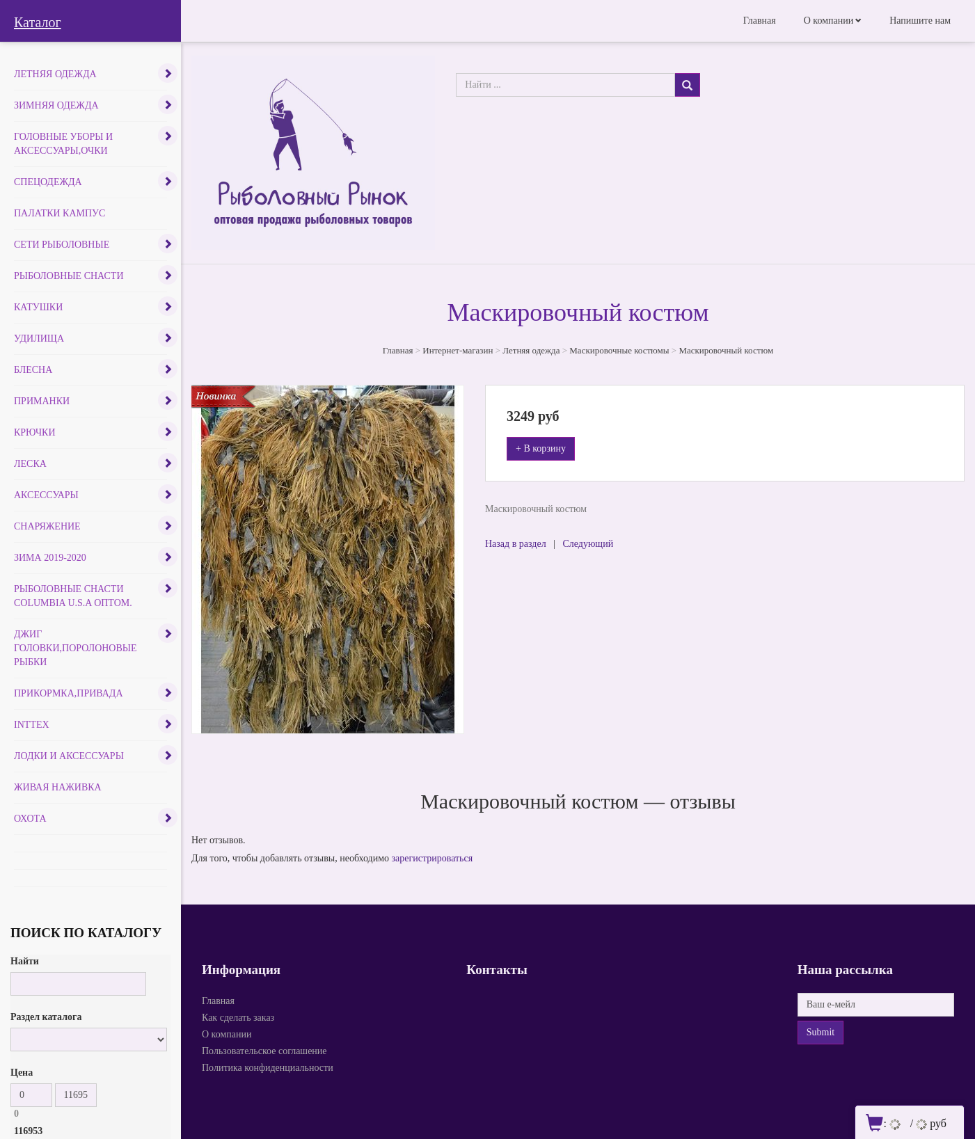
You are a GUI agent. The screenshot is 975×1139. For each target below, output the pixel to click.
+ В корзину (541, 448)
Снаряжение (47, 526)
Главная (759, 20)
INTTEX (31, 724)
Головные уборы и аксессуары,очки (63, 144)
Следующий (587, 544)
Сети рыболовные (61, 244)
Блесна (33, 370)
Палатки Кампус (59, 213)
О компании (828, 20)
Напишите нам (920, 20)
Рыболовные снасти (69, 276)
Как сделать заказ (238, 1017)
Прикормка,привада (68, 693)
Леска (30, 464)
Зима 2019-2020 (50, 557)
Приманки (42, 401)
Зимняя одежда (56, 105)
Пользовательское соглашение (264, 1051)
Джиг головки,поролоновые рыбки (75, 648)
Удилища (39, 338)
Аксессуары (46, 495)
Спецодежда (48, 182)
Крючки (35, 432)
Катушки (38, 307)
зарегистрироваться (432, 858)
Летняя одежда (55, 74)
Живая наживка (58, 787)
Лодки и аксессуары (69, 756)
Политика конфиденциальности (267, 1067)
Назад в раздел (515, 544)
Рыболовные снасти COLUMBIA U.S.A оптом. (73, 596)
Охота (30, 818)
